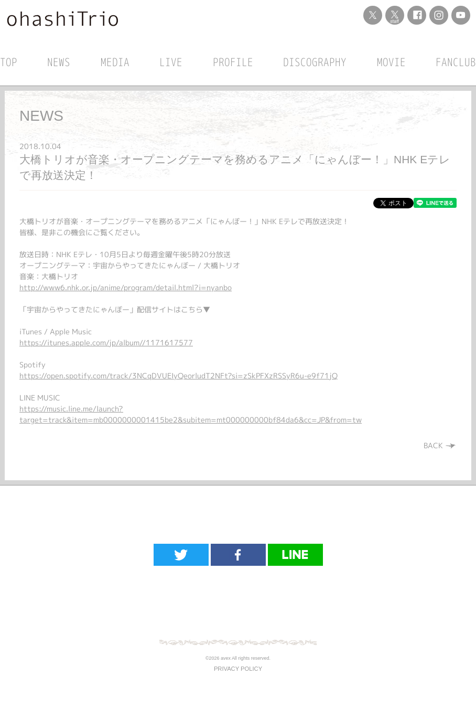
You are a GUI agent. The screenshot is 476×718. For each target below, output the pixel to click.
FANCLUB (456, 62)
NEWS (58, 62)
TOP (8, 62)
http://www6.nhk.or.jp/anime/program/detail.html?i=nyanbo (125, 287)
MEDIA (115, 62)
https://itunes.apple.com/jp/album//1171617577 (106, 342)
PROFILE (233, 62)
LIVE (170, 62)
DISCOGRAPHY (315, 62)
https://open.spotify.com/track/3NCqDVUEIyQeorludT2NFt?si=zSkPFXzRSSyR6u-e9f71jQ (178, 376)
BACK (440, 445)
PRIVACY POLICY (238, 669)
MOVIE (391, 62)
